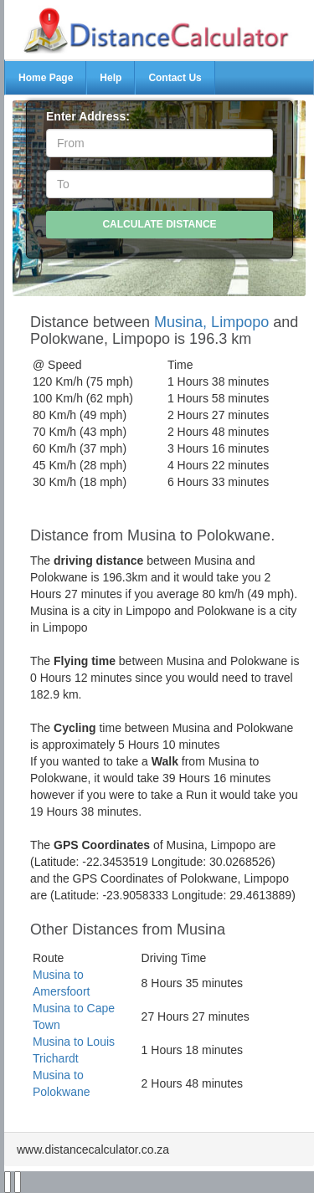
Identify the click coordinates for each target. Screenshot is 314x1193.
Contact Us (174, 78)
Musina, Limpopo (211, 322)
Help (110, 78)
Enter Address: (88, 116)
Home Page (45, 78)
